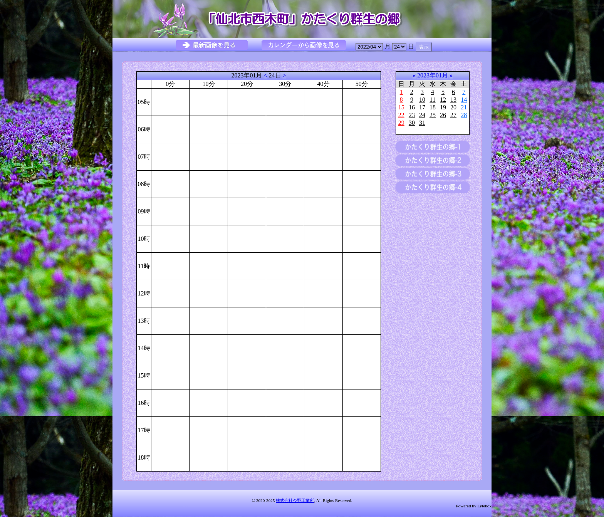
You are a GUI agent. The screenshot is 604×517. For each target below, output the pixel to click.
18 (433, 107)
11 (432, 99)
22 (401, 115)
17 (422, 107)
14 (464, 99)
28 (464, 115)
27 (453, 115)
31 (422, 122)
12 (443, 99)
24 (422, 115)
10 (422, 99)
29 (401, 122)
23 (412, 115)
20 (453, 107)
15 (401, 107)
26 (443, 115)
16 (412, 107)
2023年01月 (432, 75)
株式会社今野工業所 (295, 500)
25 (433, 115)
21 (464, 107)
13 (453, 99)
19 (443, 107)
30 (412, 122)
